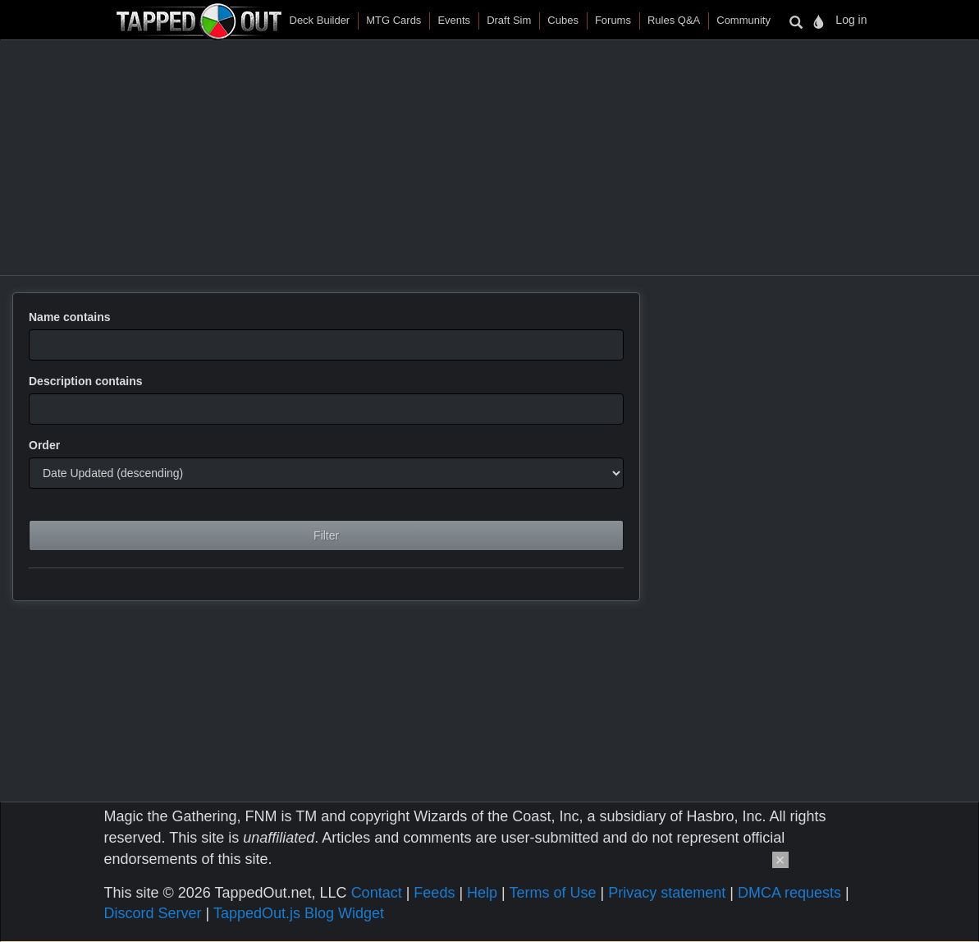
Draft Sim (509, 20)
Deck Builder (320, 20)
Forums (613, 20)
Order (44, 445)
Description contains (85, 381)
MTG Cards (393, 20)
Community (743, 20)
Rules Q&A (673, 20)
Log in (851, 19)
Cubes (563, 20)
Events (453, 20)
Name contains (70, 317)
